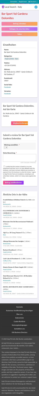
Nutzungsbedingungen (19, 325)
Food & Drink (9, 59)
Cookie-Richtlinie (19, 321)
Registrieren (23, 2)
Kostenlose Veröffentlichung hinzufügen (19, 311)
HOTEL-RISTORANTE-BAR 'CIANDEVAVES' (18, 287)
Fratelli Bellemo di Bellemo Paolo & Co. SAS (17, 200)
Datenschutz (19, 318)
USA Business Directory (19, 332)
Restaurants (7, 204)
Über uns (19, 314)
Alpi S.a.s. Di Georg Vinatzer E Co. (14, 232)
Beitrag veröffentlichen (13, 183)
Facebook (7, 87)
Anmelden (13, 2)
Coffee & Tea (7, 261)
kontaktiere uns (19, 329)
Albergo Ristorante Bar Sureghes (13, 241)
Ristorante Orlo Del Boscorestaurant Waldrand (18, 221)
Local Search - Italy (13, 6)
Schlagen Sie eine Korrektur (19, 29)
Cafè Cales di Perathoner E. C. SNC (14, 258)
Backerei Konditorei (9, 250)
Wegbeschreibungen (20, 123)
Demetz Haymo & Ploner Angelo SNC (15, 267)
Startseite (19, 307)
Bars (16, 59)
